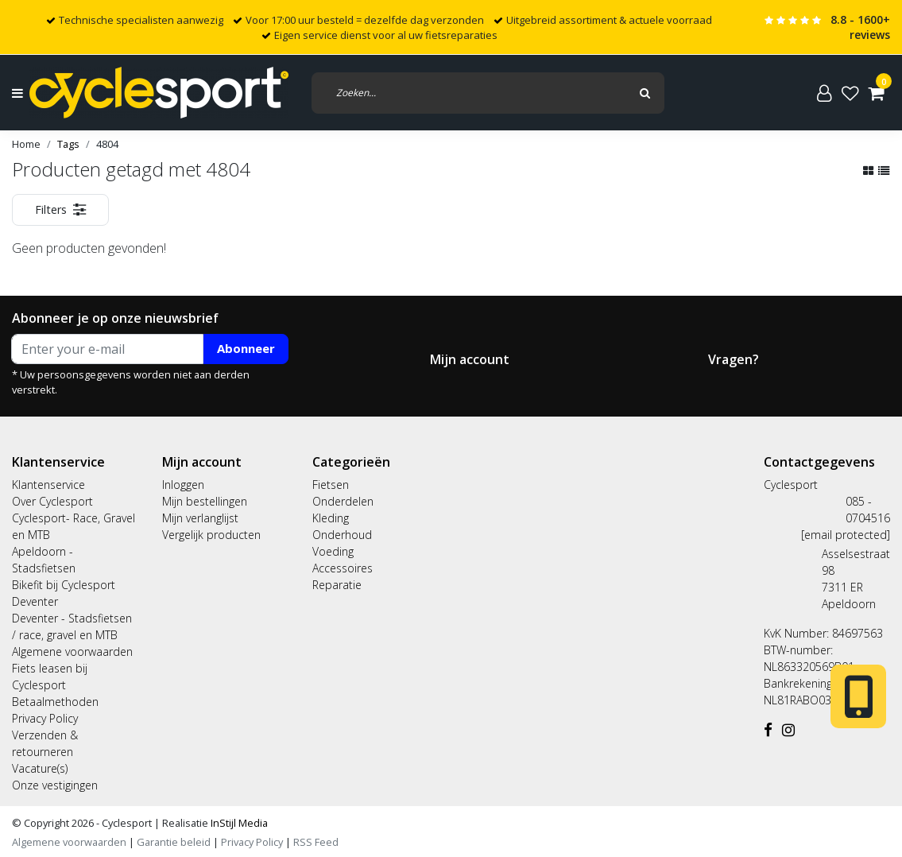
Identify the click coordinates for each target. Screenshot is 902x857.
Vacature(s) (40, 768)
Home (26, 144)
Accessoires (342, 568)
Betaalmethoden (55, 701)
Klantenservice (48, 484)
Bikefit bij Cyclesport (63, 584)
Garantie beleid (175, 842)
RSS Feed (316, 842)
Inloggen (183, 484)
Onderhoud (342, 534)
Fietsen (330, 484)
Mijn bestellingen (204, 501)
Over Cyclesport (52, 501)
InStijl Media (238, 823)
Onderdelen (343, 501)
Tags (68, 144)
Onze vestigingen (55, 785)
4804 (107, 144)
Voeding (333, 551)
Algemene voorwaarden (72, 651)
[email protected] (845, 534)
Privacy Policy (45, 718)
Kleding (330, 517)
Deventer (35, 601)
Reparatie (337, 584)
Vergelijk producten (211, 534)
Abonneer (246, 348)
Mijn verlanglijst (200, 517)
